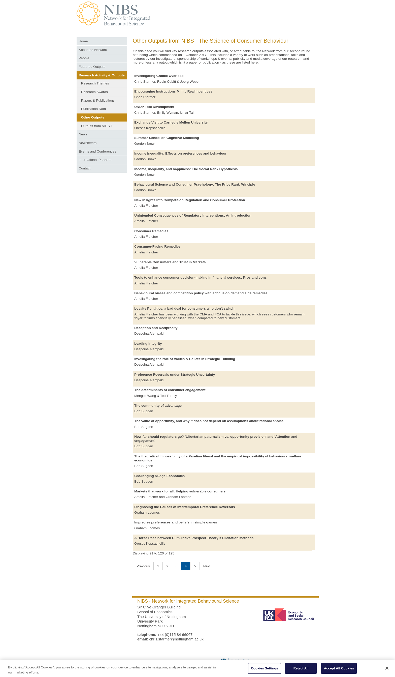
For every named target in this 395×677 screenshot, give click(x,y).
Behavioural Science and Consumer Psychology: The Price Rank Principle (194, 184)
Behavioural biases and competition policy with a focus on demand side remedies (201, 293)
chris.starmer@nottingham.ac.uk (176, 639)
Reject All (301, 670)
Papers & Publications (98, 100)
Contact (84, 168)
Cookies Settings (264, 670)
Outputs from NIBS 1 (97, 126)
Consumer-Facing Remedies (157, 246)
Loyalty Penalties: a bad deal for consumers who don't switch (184, 308)
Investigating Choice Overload (159, 76)
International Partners (95, 160)
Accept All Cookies (339, 670)
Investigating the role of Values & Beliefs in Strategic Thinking (184, 359)
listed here (250, 62)
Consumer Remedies (151, 231)
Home (83, 41)
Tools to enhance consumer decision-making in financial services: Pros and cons (200, 277)
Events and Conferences (97, 151)
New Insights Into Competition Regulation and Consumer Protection (189, 200)
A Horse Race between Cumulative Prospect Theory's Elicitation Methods (193, 538)
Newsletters (87, 143)
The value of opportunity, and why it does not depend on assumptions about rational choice (209, 421)
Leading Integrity (148, 343)
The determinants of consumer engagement (170, 390)
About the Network (93, 50)
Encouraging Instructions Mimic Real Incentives (173, 91)
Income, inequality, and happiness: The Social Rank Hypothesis (186, 169)
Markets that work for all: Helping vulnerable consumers (180, 491)
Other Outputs (92, 117)
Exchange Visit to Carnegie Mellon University (171, 122)
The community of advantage (158, 405)
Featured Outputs (92, 67)
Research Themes (95, 83)
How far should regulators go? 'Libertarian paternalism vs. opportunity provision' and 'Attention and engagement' (215, 439)
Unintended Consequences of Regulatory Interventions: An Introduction (192, 215)
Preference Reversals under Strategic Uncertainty (174, 374)
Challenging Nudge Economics (159, 476)
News (83, 134)
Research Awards (94, 92)
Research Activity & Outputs (102, 75)
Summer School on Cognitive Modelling (166, 138)
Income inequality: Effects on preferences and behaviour (180, 153)
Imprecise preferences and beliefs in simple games (175, 522)
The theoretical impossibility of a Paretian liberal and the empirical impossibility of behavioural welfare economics (217, 458)
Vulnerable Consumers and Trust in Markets (170, 262)
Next (206, 566)
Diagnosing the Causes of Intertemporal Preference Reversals (184, 507)
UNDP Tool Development (154, 107)
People (84, 58)
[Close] (386, 670)
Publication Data (93, 109)
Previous (143, 566)
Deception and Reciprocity (155, 328)
